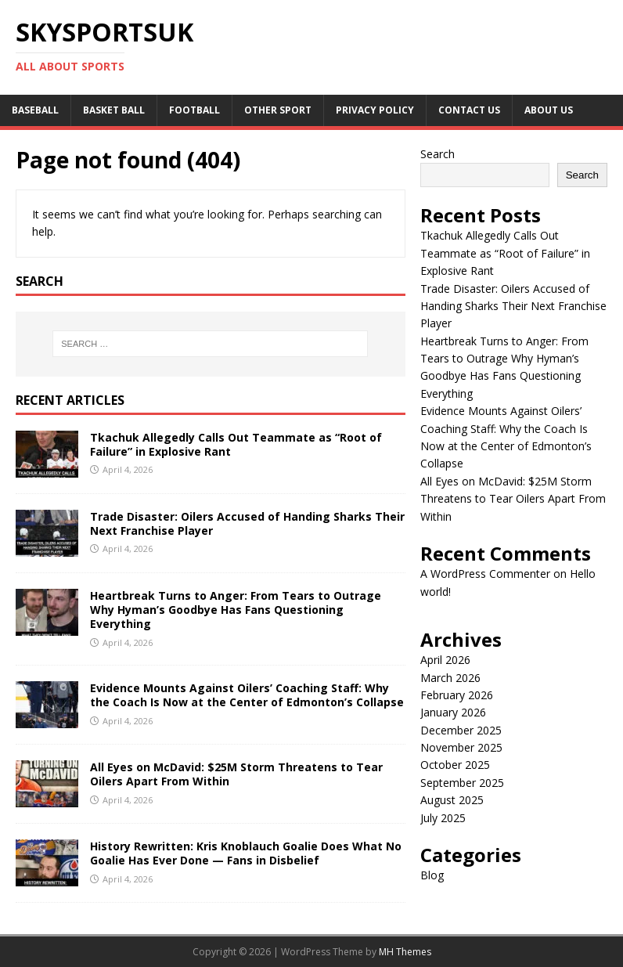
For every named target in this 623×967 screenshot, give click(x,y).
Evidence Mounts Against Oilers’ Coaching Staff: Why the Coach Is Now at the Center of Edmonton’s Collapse (247, 694)
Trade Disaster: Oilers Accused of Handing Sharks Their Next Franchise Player (247, 523)
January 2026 (453, 712)
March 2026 (450, 677)
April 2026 (445, 659)
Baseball (35, 110)
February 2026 (456, 694)
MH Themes (405, 951)
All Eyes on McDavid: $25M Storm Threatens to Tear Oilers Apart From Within (236, 774)
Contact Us (469, 110)
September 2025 (462, 782)
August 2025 (452, 799)
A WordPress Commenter (485, 573)
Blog (432, 875)
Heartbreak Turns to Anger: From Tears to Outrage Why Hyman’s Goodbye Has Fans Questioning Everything (235, 609)
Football (194, 110)
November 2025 (461, 747)
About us (548, 110)
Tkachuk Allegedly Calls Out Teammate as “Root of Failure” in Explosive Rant (236, 444)
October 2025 (455, 764)
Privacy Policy (375, 110)
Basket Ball (114, 110)
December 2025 (461, 730)
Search (437, 153)
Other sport (278, 110)
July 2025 (443, 817)
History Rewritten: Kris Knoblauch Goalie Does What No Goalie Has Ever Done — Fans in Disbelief (246, 853)
